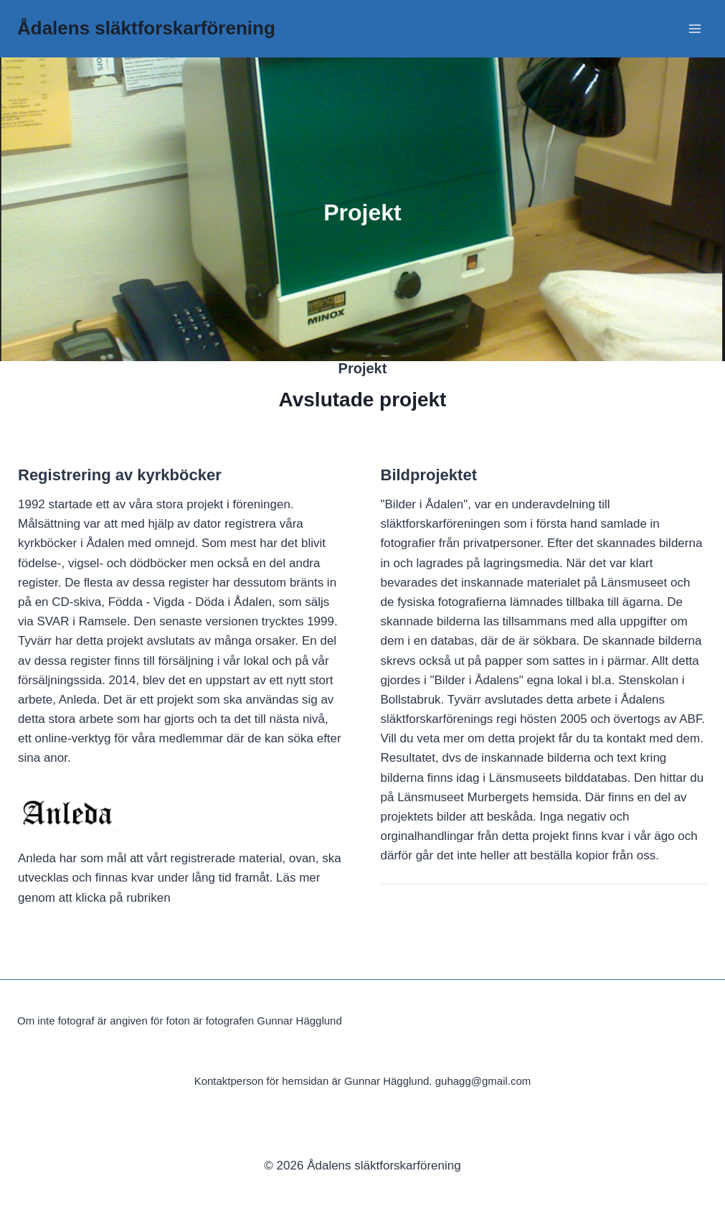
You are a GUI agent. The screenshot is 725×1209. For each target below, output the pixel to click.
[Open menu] (694, 28)
